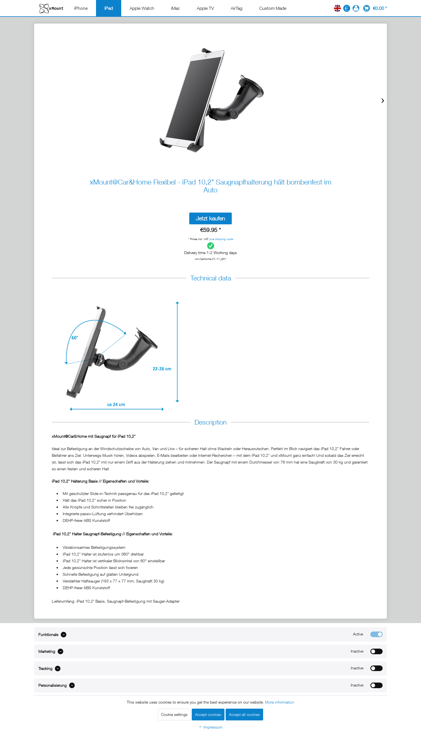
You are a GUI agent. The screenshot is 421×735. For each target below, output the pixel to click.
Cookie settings (174, 714)
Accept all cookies (244, 714)
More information (279, 702)
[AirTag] (236, 8)
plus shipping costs (221, 239)
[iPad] (108, 8)
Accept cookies (208, 714)
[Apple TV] (205, 8)
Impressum (210, 727)
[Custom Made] (273, 8)
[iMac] (175, 8)
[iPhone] (81, 8)
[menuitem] (81, 8)
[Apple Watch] (142, 8)
